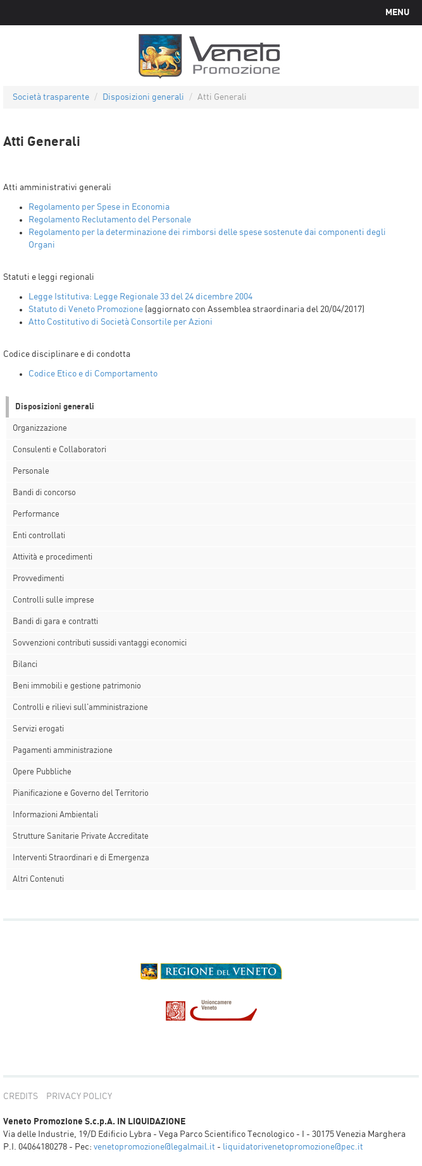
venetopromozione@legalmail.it (154, 1147)
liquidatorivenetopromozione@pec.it (293, 1147)
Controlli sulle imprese (53, 600)
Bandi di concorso (44, 493)
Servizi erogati (38, 729)
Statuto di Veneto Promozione (85, 309)
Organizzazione (40, 428)
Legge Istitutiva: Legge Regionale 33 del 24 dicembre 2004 (140, 296)
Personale (31, 471)
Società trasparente (51, 97)
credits (20, 1096)
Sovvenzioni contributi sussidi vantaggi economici (100, 643)
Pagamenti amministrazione (63, 751)
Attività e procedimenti (52, 557)
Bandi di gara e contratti (55, 622)
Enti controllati (39, 536)
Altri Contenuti (38, 879)
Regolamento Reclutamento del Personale (109, 219)
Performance (36, 514)
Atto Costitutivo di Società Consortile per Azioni (120, 322)
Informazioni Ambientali (55, 815)
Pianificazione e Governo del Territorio (81, 794)
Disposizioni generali (143, 97)
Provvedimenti (38, 579)
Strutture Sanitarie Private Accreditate (81, 836)
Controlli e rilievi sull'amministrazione (80, 708)
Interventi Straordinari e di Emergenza (81, 858)
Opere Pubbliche (42, 772)
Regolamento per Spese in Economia (99, 207)
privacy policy (79, 1096)
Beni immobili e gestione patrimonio (77, 686)
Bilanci (25, 665)
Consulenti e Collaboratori (59, 450)
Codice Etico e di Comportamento (93, 374)
